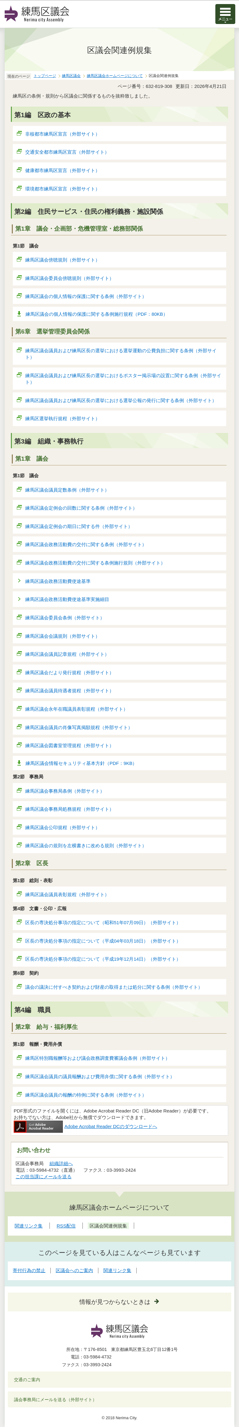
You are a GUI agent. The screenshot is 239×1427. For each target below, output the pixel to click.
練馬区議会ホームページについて (115, 76)
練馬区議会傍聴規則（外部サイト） (62, 259)
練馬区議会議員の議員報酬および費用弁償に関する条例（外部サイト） (100, 1076)
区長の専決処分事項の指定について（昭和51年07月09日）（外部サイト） (103, 922)
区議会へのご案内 (74, 1270)
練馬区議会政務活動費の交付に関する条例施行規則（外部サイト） (95, 562)
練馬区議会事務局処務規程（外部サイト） (69, 809)
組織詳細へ (61, 1163)
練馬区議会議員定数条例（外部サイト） (67, 489)
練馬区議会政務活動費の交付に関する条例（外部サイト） (86, 544)
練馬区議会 (71, 76)
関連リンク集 (117, 1270)
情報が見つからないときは (114, 1302)
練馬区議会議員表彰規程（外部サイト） (67, 894)
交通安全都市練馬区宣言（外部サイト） (67, 152)
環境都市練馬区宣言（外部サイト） (62, 188)
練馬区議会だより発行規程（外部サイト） (69, 672)
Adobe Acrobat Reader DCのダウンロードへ (85, 1126)
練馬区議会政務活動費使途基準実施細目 (67, 599)
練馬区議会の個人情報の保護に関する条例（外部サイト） (86, 296)
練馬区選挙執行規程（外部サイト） (62, 418)
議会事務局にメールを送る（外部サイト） (55, 1399)
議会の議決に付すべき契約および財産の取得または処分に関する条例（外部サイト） (114, 987)
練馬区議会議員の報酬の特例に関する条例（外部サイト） (86, 1095)
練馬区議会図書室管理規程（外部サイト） (69, 745)
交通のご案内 (27, 1379)
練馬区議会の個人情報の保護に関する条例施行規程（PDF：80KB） (97, 314)
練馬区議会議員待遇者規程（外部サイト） (69, 690)
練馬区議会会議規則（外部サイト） (62, 636)
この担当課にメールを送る (44, 1176)
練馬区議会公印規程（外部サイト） (62, 827)
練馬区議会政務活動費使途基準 (58, 581)
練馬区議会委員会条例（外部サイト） (65, 617)
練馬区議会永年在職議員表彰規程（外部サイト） (76, 709)
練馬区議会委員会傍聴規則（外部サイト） (69, 278)
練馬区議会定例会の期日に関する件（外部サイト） (79, 526)
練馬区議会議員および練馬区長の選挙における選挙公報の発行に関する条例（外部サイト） (121, 400)
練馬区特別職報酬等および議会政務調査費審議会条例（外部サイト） (97, 1058)
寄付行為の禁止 (29, 1270)
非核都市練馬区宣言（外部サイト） (62, 134)
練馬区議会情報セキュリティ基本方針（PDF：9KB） (81, 763)
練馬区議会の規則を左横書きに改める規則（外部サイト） (86, 845)
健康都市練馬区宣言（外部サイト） (62, 170)
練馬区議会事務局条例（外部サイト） (65, 791)
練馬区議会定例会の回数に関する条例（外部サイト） (81, 508)
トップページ (45, 76)
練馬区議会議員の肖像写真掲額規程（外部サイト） (79, 727)
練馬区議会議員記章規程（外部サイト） (67, 654)
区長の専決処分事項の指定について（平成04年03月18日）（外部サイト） (103, 941)
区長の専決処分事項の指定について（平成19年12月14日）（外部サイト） (103, 959)
